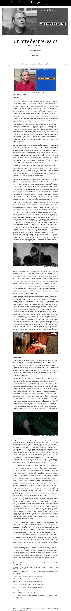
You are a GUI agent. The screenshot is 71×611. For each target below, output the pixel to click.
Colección (17, 1)
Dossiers (44, 1)
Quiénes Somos (7, 1)
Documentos (53, 1)
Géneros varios (24, 63)
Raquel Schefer (36, 50)
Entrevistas (59, 1)
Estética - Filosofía (44, 63)
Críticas (44, 4)
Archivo (12, 1)
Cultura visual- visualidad (34, 63)
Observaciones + (35, 55)
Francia (50, 63)
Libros (63, 1)
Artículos (48, 1)
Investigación (22, 1)
